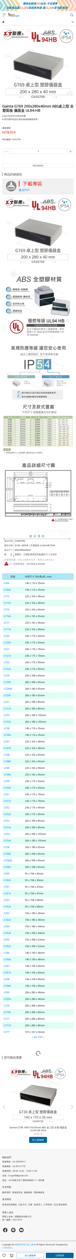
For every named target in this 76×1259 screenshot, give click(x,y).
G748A (7, 761)
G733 (6, 715)
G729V (7, 695)
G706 (6, 583)
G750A (7, 787)
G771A (7, 1025)
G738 (6, 728)
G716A (7, 616)
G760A (7, 880)
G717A (7, 629)
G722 (6, 662)
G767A (7, 972)
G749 (6, 768)
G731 (6, 702)
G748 (6, 754)
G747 (6, 741)
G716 (6, 609)
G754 (6, 834)
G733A (7, 721)
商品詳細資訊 (38, 165)
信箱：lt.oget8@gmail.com (15, 1175)
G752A (7, 814)
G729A (7, 682)
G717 (6, 622)
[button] (72, 1107)
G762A (7, 906)
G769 (6, 992)
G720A (7, 642)
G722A (7, 669)
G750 (6, 781)
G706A (7, 589)
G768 (6, 979)
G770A (7, 1012)
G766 (6, 952)
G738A (7, 735)
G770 (6, 1005)
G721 (6, 649)
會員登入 (38, 1204)
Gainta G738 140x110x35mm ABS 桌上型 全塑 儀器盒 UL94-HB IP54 (38, 1129)
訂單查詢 (48, 1204)
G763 (6, 913)
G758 (6, 847)
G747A (7, 748)
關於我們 (6, 1192)
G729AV (8, 688)
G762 (6, 900)
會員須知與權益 (9, 1204)
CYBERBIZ (7, 1247)
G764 (6, 926)
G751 (6, 794)
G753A (7, 827)
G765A (7, 946)
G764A (7, 933)
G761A (7, 893)
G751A (7, 801)
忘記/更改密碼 (60, 1204)
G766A (7, 959)
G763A (7, 919)
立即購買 (59, 1255)
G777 (6, 1032)
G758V (7, 867)
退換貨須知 (17, 1192)
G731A (7, 708)
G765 (6, 939)
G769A (7, 999)
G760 (6, 873)
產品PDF (24, 190)
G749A (7, 774)
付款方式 (22, 1204)
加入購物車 (30, 1255)
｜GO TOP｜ (38, 1037)
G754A (7, 840)
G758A (7, 853)
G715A (7, 603)
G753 (6, 820)
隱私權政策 (39, 1192)
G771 (6, 1018)
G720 (6, 636)
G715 (6, 596)
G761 (6, 886)
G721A (7, 655)
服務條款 (28, 1192)
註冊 (30, 1204)
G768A (7, 985)
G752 (6, 807)
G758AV (8, 860)
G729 (6, 675)
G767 (6, 966)
